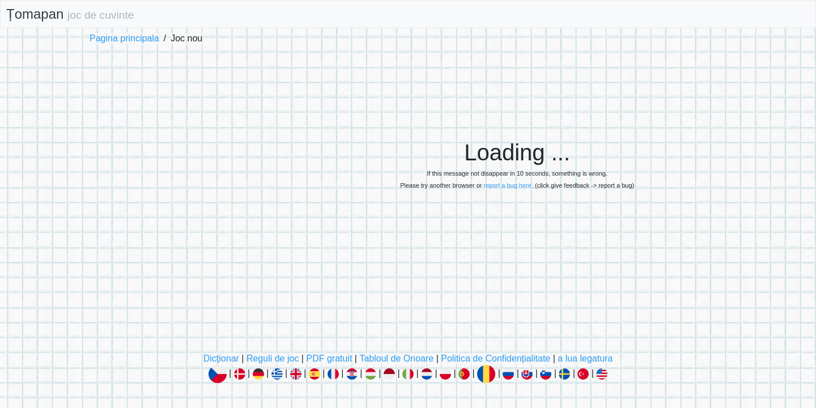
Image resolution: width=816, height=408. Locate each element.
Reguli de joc (272, 358)
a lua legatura (585, 358)
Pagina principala (124, 38)
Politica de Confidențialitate (495, 358)
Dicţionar (221, 358)
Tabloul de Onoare (396, 358)
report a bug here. (508, 185)
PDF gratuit (329, 358)
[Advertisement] (517, 80)
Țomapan (70, 14)
